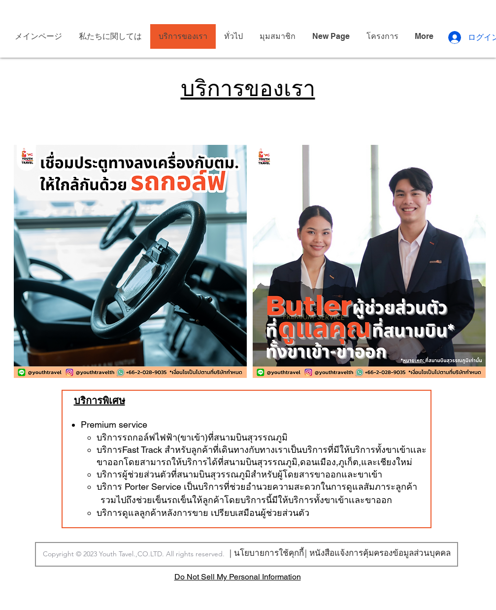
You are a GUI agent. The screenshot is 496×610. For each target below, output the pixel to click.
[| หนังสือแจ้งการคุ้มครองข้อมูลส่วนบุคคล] (378, 552)
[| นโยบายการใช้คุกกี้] (267, 552)
